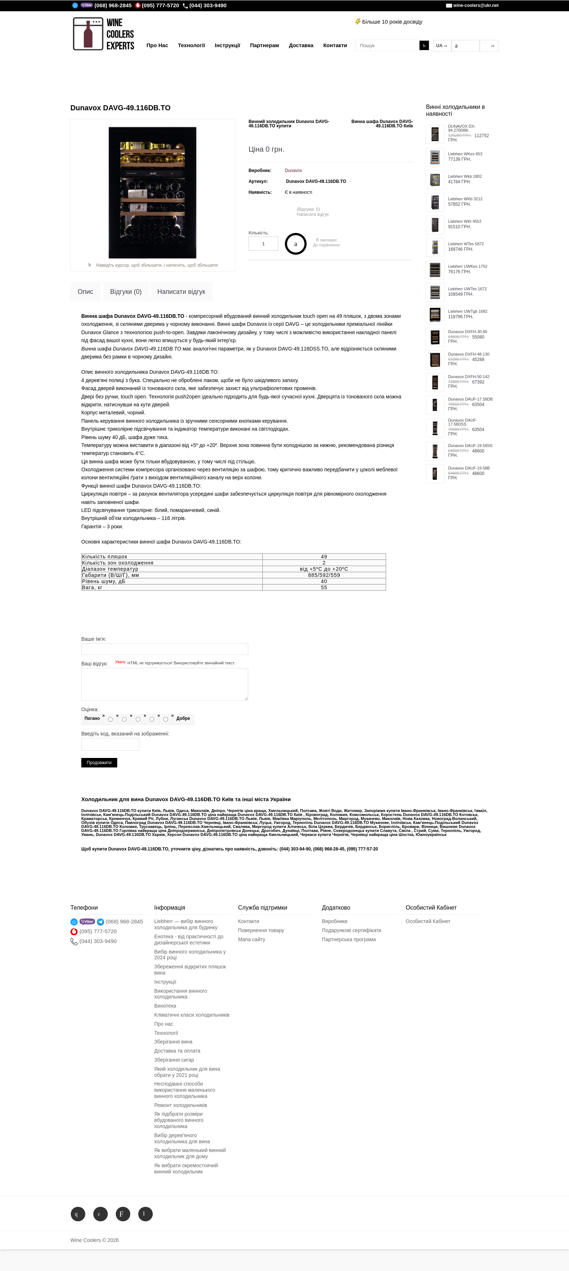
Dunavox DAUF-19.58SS (470, 446)
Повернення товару (261, 930)
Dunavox (293, 170)
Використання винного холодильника (180, 994)
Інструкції (165, 982)
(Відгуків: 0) (308, 209)
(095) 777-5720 (157, 5)
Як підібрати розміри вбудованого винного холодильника (179, 1120)
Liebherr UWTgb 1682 (467, 311)
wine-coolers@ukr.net (476, 5)
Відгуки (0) (126, 291)
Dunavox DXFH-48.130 (469, 354)
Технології (166, 1033)
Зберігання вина (173, 1042)
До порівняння (326, 245)
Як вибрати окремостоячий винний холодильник (186, 1168)
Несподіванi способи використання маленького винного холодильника (184, 1090)
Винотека (165, 1006)
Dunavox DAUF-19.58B (469, 468)
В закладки (326, 240)
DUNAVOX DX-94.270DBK (462, 128)
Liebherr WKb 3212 (465, 199)
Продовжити (99, 762)
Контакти (248, 921)
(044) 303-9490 (205, 5)
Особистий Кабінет (428, 921)
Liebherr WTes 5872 (466, 244)
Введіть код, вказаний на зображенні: (125, 733)
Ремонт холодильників (180, 1105)
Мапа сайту (251, 939)
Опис (85, 291)
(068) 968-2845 (113, 5)
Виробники (334, 921)
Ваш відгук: (158, 663)
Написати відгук (313, 214)
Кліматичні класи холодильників (192, 1015)
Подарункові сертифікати (351, 930)
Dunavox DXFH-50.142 (469, 377)
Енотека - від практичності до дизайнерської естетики (189, 940)
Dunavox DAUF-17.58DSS (462, 422)
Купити (295, 244)
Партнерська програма (349, 939)
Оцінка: (90, 709)
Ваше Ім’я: (93, 638)
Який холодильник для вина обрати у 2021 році (187, 1072)
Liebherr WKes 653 (465, 154)
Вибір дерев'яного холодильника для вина (182, 1138)
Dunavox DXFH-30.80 (467, 332)
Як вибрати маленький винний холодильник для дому (190, 1153)
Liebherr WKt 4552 (465, 222)
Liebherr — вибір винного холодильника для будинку (185, 924)
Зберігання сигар (174, 1060)
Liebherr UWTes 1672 (467, 289)
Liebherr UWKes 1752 (467, 266)
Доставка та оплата (177, 1051)
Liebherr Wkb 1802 (465, 177)
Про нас (163, 1024)
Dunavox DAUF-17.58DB (470, 399)
